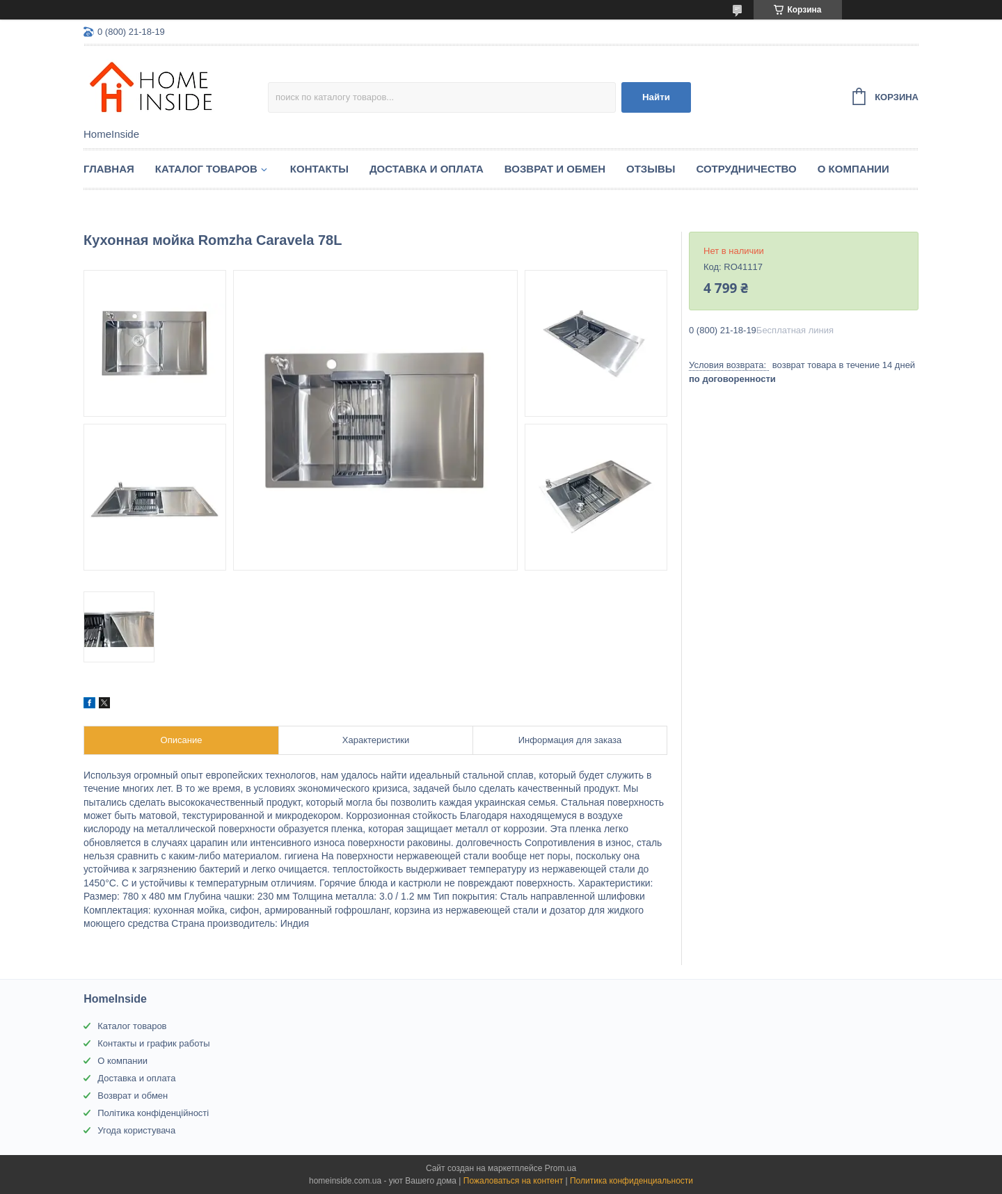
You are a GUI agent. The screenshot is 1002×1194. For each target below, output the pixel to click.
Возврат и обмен (554, 169)
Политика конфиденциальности (631, 1181)
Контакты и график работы (153, 1043)
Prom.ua (560, 1168)
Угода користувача (136, 1130)
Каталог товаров (206, 169)
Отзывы (650, 169)
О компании (853, 169)
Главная (109, 169)
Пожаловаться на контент (513, 1181)
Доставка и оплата (426, 169)
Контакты (319, 169)
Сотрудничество (746, 169)
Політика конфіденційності (153, 1113)
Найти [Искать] (656, 97)
